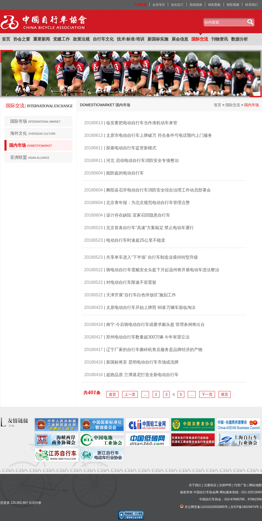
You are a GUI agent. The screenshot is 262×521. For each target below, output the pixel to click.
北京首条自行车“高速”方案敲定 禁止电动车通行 (150, 227)
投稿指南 (196, 5)
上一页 (129, 394)
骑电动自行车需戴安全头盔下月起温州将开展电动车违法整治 (162, 270)
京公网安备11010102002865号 (206, 507)
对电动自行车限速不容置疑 (131, 282)
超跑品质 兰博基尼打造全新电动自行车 (142, 374)
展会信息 (180, 39)
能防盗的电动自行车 (125, 173)
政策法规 (81, 39)
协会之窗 (21, 39)
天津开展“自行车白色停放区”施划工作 (141, 295)
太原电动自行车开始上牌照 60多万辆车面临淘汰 (151, 307)
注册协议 (210, 485)
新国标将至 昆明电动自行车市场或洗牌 (142, 362)
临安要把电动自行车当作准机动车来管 (141, 123)
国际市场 (35, 121)
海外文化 (32, 133)
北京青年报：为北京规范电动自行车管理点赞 (148, 202)
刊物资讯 (219, 39)
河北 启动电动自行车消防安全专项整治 (142, 160)
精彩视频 (233, 5)
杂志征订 (177, 5)
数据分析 (239, 39)
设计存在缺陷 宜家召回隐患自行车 (138, 215)
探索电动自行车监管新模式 (131, 148)
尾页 (224, 394)
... (145, 394)
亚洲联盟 (29, 157)
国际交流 (199, 39)
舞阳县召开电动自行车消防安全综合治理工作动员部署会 (158, 190)
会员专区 (158, 5)
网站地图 (255, 485)
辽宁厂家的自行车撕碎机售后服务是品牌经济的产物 (154, 349)
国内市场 (30, 145)
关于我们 (195, 485)
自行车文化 (103, 39)
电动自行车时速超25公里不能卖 (135, 240)
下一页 (207, 394)
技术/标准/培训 (130, 39)
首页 (6, 39)
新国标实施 (157, 39)
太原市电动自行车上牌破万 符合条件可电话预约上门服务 (159, 135)
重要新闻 (41, 39)
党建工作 (61, 39)
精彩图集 (214, 5)
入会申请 (140, 5)
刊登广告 (240, 485)
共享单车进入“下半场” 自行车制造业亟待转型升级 (152, 257)
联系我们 (251, 5)
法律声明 (225, 485)
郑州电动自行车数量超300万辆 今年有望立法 (148, 337)
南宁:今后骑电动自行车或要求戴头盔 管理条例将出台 (155, 324)
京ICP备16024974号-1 (246, 507)
